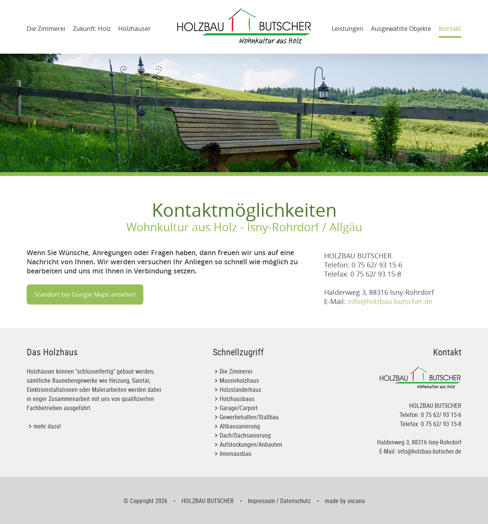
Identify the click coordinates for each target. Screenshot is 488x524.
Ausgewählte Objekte (401, 28)
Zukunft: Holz (92, 28)
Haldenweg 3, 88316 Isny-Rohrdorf (419, 442)
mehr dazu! (47, 426)
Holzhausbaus (237, 399)
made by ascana (345, 501)
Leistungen (347, 28)
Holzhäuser (134, 28)
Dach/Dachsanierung (245, 435)
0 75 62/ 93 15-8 (441, 424)
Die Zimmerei (46, 28)
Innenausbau (235, 453)
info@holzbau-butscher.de (390, 311)
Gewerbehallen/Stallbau (249, 417)
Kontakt (450, 28)
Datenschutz (295, 501)
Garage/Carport (239, 408)
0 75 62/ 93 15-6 (441, 415)
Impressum (261, 501)
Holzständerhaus (240, 389)
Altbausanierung (240, 426)
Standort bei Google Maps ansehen (85, 301)
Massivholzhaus (239, 380)
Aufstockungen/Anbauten (251, 444)
